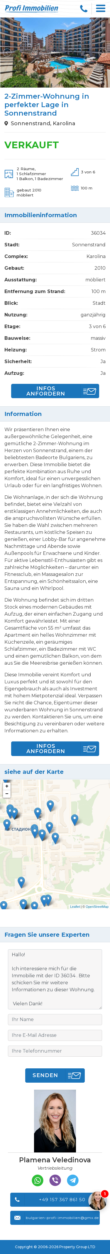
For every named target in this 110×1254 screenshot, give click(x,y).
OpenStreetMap (97, 906)
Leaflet (75, 906)
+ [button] (7, 786)
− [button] (7, 793)
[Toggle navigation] (101, 9)
